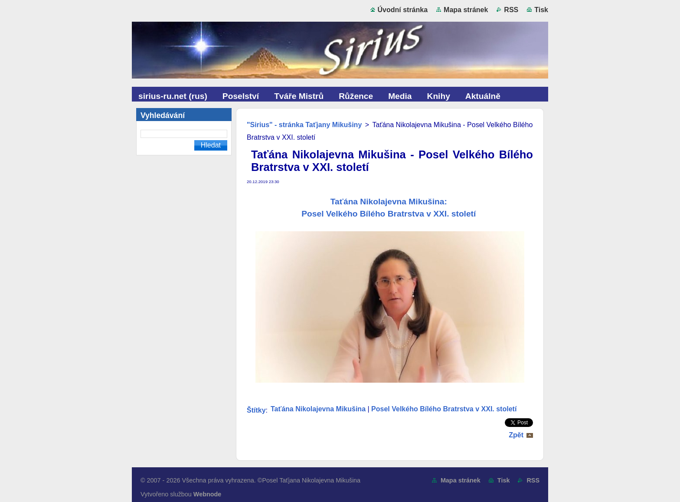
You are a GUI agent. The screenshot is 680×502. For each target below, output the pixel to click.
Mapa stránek (466, 9)
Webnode (207, 494)
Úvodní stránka (403, 9)
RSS (511, 9)
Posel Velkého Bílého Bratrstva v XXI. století (389, 213)
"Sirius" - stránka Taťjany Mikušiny (304, 124)
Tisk (541, 9)
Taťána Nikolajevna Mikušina (318, 409)
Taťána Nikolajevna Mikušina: (389, 201)
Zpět (516, 435)
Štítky (256, 410)
